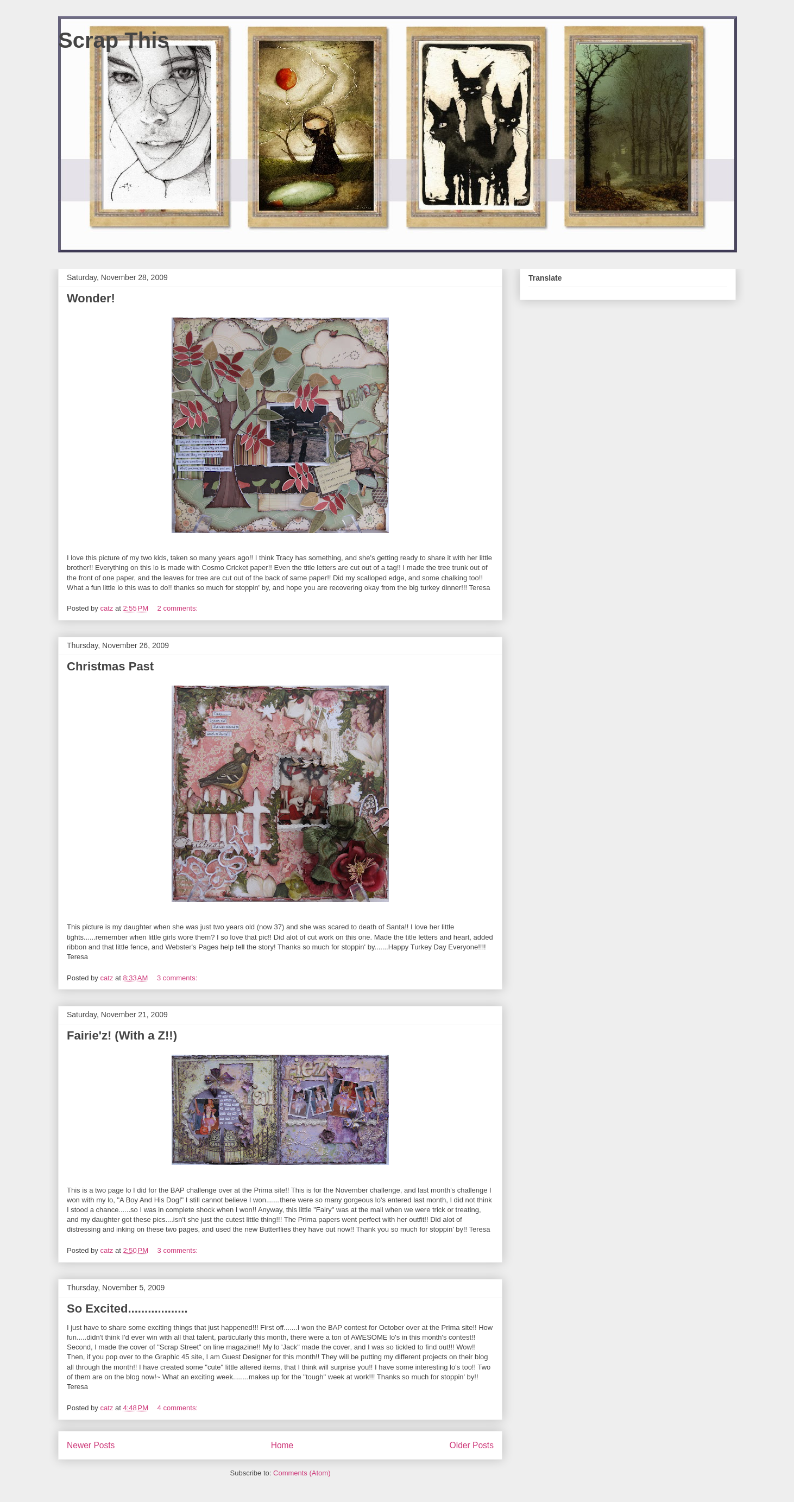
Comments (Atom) (301, 1473)
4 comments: (178, 1408)
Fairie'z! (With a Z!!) (122, 1035)
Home (282, 1445)
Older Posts (472, 1445)
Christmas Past (110, 666)
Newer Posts (91, 1445)
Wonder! (91, 298)
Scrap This (113, 40)
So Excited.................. (127, 1308)
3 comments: (178, 978)
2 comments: (178, 608)
